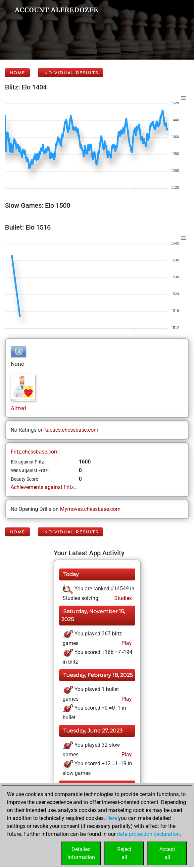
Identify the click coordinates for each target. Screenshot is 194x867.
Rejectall (124, 853)
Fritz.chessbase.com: (35, 452)
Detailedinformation (81, 853)
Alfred (19, 408)
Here (111, 818)
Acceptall (167, 853)
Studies (122, 598)
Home (17, 72)
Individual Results (70, 72)
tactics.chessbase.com (71, 430)
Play (126, 643)
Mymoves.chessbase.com (90, 509)
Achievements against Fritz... (44, 487)
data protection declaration (148, 834)
